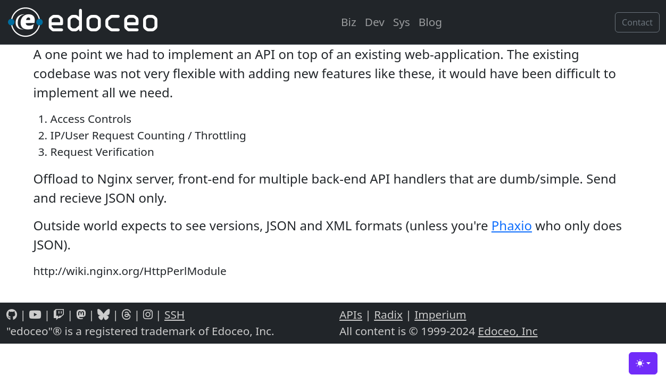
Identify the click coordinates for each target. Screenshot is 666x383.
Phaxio (512, 225)
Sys (401, 21)
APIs (350, 314)
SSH (174, 314)
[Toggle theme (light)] (643, 363)
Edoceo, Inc (508, 330)
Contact (637, 22)
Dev (375, 21)
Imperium (440, 314)
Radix (388, 314)
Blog (430, 21)
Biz (348, 21)
